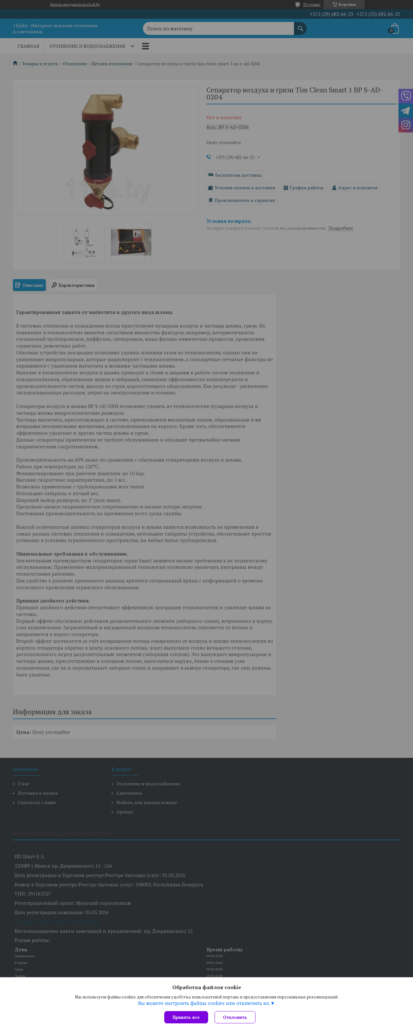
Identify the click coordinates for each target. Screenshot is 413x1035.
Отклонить (235, 1017)
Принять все (186, 1017)
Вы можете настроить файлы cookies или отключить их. (204, 1003)
